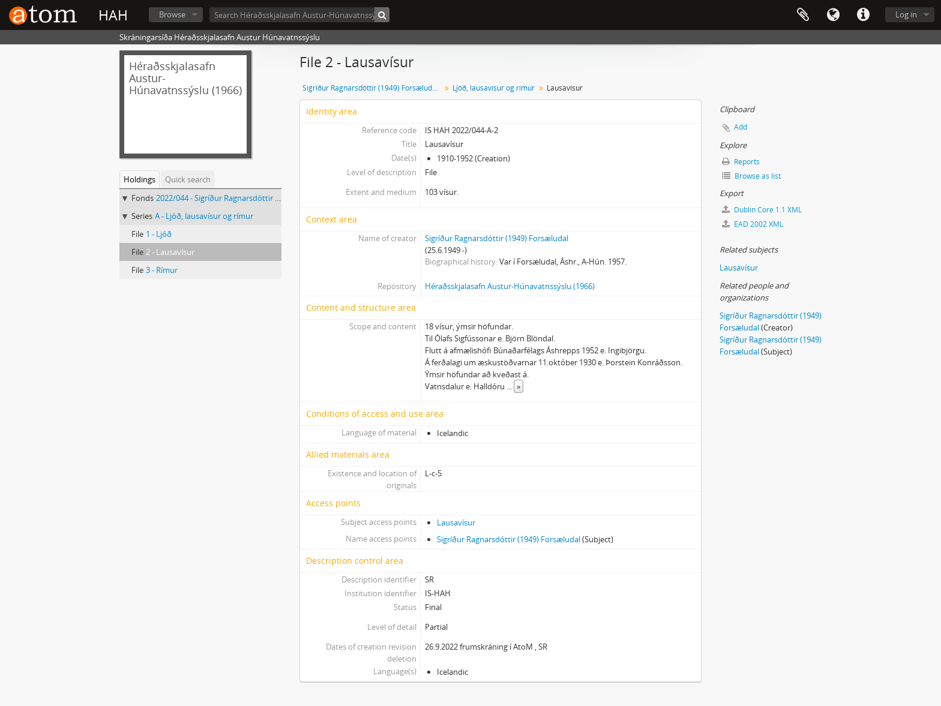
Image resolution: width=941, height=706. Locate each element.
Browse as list (751, 176)
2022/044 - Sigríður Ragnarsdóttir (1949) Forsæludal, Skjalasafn (266, 198)
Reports (741, 162)
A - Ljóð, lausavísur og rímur (204, 216)
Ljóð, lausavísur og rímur (493, 88)
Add (740, 127)
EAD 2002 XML (752, 224)
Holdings (139, 179)
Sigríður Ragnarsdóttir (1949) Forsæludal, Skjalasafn (372, 88)
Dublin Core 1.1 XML (762, 210)
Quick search (188, 179)
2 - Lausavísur (170, 252)
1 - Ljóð (159, 234)
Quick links (863, 15)
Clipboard (803, 15)
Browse (172, 14)
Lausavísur (456, 522)
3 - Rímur (162, 270)
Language (833, 15)
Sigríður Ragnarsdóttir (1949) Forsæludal (496, 238)
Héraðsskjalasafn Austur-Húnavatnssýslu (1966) (510, 286)
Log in (906, 14)
